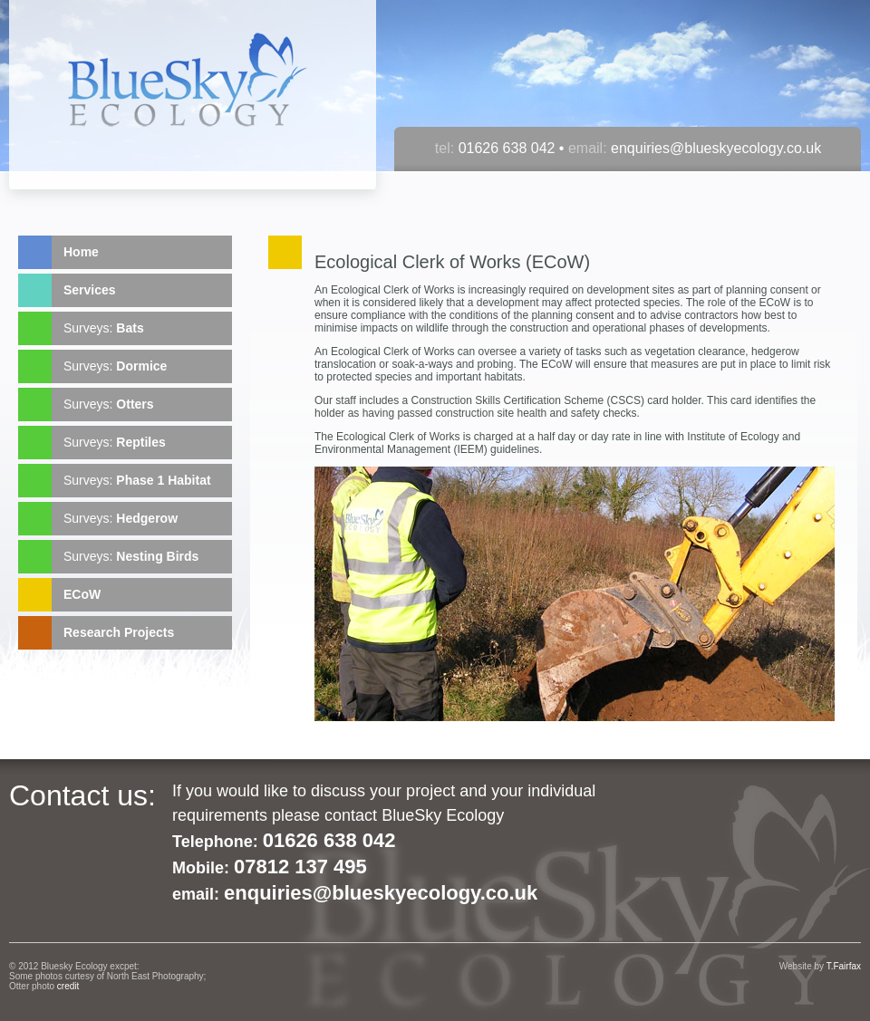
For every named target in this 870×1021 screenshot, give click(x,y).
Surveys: (103, 328)
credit (68, 986)
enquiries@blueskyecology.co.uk (714, 148)
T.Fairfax (843, 966)
